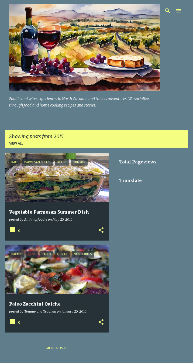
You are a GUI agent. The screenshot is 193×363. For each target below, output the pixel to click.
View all (16, 143)
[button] (101, 230)
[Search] (167, 10)
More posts (56, 348)
